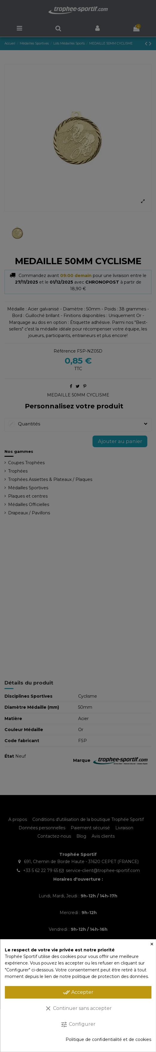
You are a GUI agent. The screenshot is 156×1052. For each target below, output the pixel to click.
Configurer (78, 1024)
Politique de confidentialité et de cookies (108, 1039)
